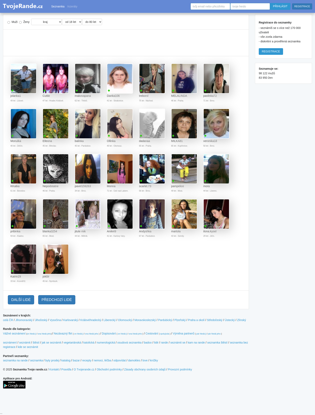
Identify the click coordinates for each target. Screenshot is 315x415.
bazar (76, 360)
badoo (148, 342)
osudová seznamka (129, 342)
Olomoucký (125, 320)
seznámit (24, 342)
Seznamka (57, 6)
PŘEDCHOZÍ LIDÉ (57, 300)
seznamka (36, 360)
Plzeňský (180, 320)
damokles (134, 360)
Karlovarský (70, 320)
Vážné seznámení (14, 333)
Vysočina (55, 320)
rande (164, 342)
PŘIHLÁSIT (280, 6)
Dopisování (109, 333)
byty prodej (52, 360)
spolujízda (164, 334)
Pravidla (66, 369)
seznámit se (177, 342)
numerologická (106, 342)
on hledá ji (31, 334)
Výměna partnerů (183, 333)
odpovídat (119, 360)
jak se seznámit (51, 342)
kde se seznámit (28, 347)
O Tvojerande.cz (84, 369)
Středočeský (214, 320)
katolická (88, 342)
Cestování (151, 333)
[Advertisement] (125, 43)
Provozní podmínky (180, 369)
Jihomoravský (24, 320)
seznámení (10, 342)
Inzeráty (72, 6)
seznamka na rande (15, 360)
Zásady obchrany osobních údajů (145, 369)
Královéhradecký (90, 320)
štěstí (36, 342)
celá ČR (8, 320)
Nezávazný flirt (63, 333)
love (145, 360)
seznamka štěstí (217, 342)
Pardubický (165, 320)
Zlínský (241, 320)
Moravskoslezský (145, 320)
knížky (154, 360)
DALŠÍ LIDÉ (21, 300)
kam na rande (196, 342)
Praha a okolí (196, 320)
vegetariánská (72, 342)
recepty (86, 360)
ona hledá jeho (44, 334)
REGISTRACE (302, 6)
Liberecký (110, 320)
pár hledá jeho (214, 334)
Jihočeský (41, 320)
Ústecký (230, 320)
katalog (65, 360)
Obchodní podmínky (109, 369)
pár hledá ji (201, 334)
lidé (156, 342)
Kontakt (54, 369)
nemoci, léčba (102, 360)
